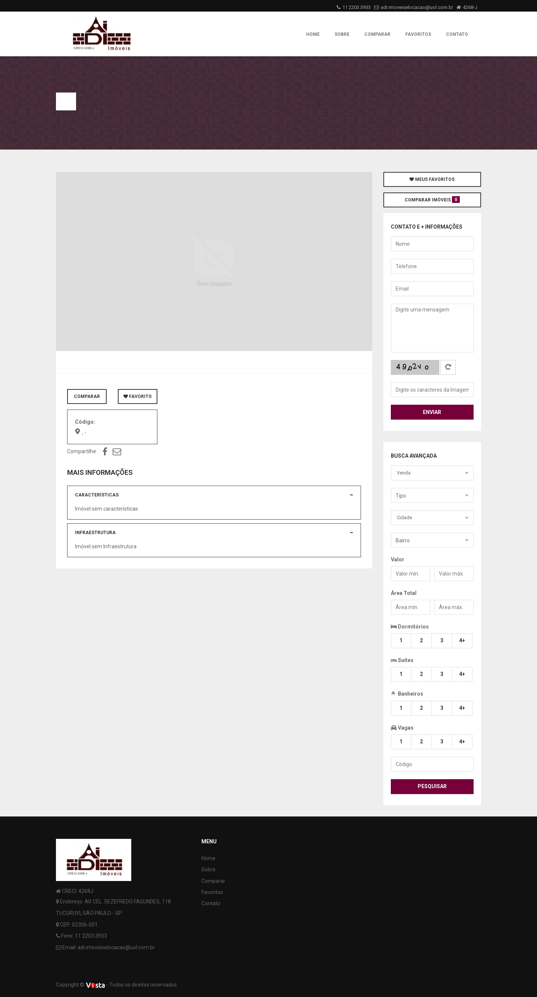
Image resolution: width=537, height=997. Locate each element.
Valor (397, 559)
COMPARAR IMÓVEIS (432, 199)
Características (97, 495)
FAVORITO (137, 396)
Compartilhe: (82, 451)
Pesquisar (432, 786)
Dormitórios (410, 627)
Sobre (342, 34)
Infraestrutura (95, 532)
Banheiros (407, 693)
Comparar (377, 34)
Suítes (402, 659)
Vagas (402, 728)
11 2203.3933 (356, 7)
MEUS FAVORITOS (432, 179)
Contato (457, 34)
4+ (462, 640)
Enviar (432, 412)
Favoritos (418, 34)
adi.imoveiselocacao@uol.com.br (417, 7)
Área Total (404, 593)
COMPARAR (87, 396)
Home (313, 34)
